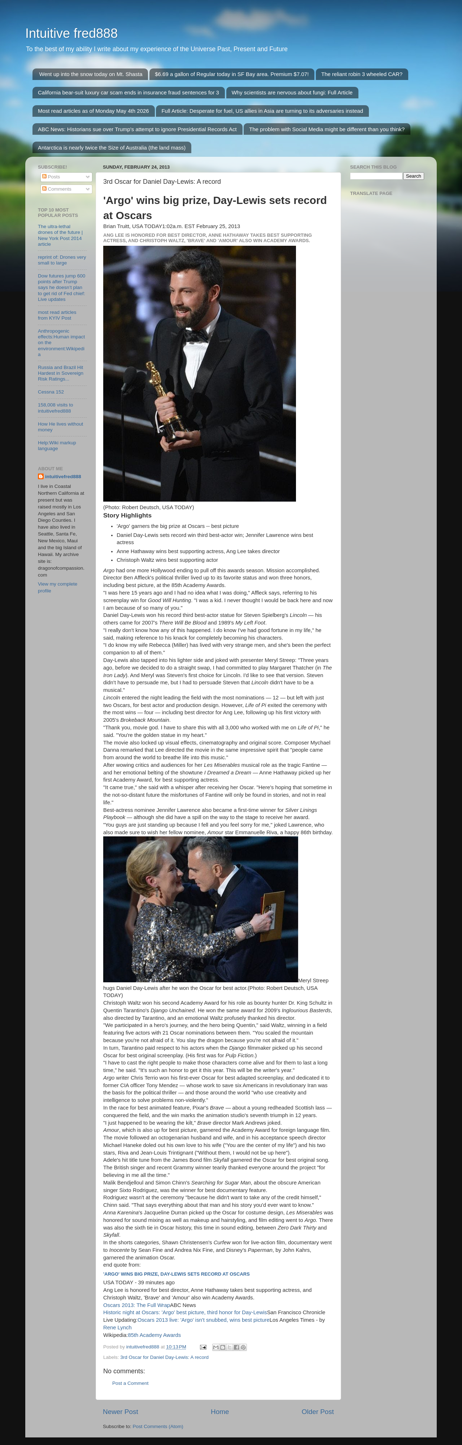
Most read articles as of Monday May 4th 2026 (93, 111)
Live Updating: (120, 1320)
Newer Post (120, 1411)
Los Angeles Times (292, 1320)
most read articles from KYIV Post (57, 315)
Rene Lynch (117, 1327)
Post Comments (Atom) (158, 1426)
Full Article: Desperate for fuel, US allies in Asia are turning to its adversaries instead (262, 111)
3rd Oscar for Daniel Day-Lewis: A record (164, 1357)
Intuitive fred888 (71, 33)
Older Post (318, 1411)
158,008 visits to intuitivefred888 (55, 407)
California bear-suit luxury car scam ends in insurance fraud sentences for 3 (128, 92)
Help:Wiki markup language (57, 445)
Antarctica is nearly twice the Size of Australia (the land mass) (112, 147)
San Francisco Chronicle (296, 1312)
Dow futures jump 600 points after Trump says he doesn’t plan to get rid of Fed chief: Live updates (61, 287)
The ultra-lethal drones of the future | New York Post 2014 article (60, 235)
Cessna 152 (51, 392)
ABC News (183, 1305)
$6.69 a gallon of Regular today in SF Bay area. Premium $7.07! (232, 74)
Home (220, 1411)
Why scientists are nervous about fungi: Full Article (292, 92)
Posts (51, 176)
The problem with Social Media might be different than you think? (327, 129)
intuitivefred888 (63, 476)
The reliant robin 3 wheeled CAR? (361, 74)
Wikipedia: (115, 1335)
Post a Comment (130, 1383)
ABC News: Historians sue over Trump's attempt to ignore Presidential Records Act (137, 129)
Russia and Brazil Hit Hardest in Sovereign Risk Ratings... (60, 373)
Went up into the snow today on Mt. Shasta (91, 74)
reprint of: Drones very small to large (62, 260)
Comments (56, 189)
